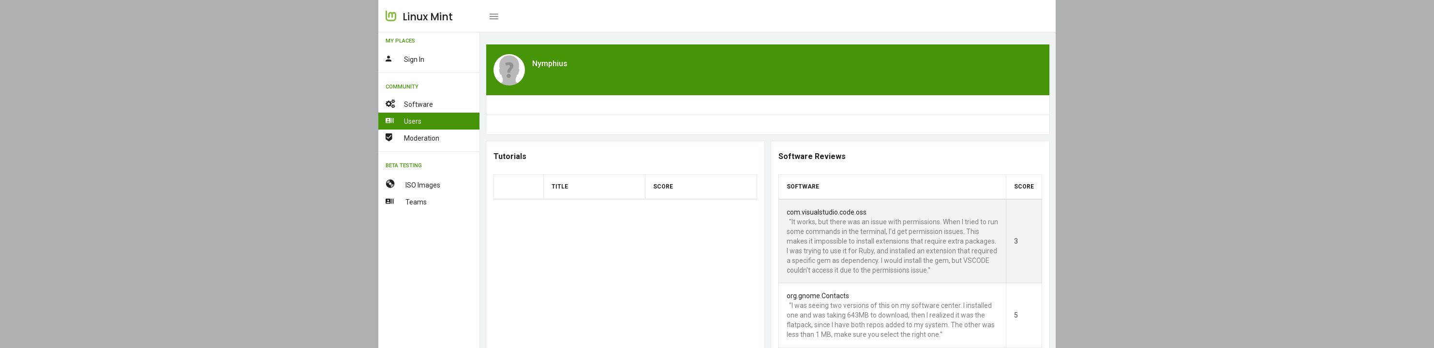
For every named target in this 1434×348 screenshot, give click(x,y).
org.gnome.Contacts (818, 296)
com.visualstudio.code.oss (826, 212)
